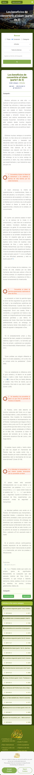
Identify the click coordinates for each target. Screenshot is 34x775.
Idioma (4, 2)
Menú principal (17, 2)
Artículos (22, 83)
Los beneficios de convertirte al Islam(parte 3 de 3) (18, 628)
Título (7, 39)
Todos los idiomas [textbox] (16, 50)
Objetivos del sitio (23, 748)
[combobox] (17, 44)
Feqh (19, 739)
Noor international (8, 745)
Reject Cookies (24, 770)
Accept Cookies (9, 770)
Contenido (16, 39)
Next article (26, 596)
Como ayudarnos (23, 745)
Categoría (25, 39)
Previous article (8, 596)
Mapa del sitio (22, 751)
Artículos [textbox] (16, 44)
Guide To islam (23, 742)
